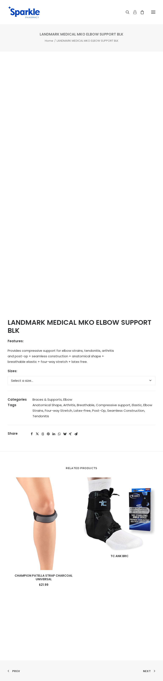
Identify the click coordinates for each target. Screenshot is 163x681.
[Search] (125, 12)
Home (49, 41)
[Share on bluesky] (64, 434)
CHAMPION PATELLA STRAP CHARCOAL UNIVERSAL (44, 577)
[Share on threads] (42, 434)
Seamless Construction (125, 410)
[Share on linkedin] (53, 434)
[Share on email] (75, 434)
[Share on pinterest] (48, 434)
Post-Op (99, 410)
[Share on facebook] (31, 434)
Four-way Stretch (58, 410)
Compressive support (113, 405)
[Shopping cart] (140, 12)
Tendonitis (40, 416)
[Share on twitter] (37, 434)
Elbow (67, 399)
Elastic (137, 405)
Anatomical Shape (47, 405)
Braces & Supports (47, 399)
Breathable (85, 405)
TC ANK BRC (119, 556)
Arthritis (69, 405)
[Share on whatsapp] (59, 434)
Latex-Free (82, 410)
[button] (153, 12)
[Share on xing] (70, 434)
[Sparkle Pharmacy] (24, 12)
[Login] (132, 12)
